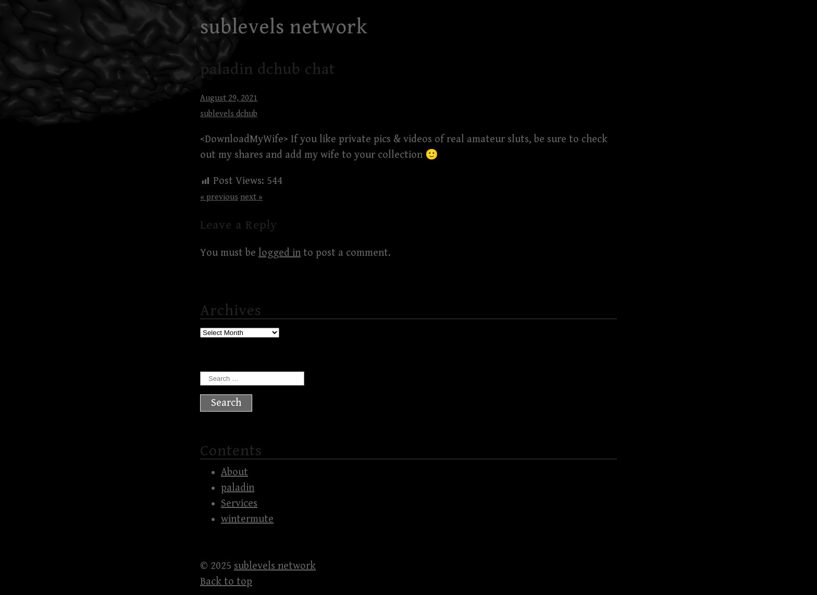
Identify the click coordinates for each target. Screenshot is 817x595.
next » (251, 197)
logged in (279, 253)
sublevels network (284, 27)
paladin (237, 488)
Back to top (226, 582)
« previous (219, 197)
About (234, 472)
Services (239, 504)
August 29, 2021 (228, 98)
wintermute (247, 519)
